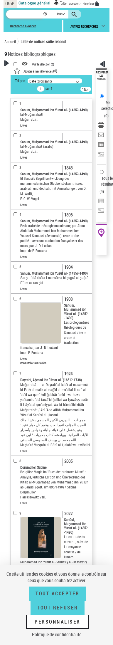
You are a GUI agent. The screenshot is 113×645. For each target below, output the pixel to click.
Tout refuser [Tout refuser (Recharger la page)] (57, 607)
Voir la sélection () (43, 64)
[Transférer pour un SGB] (100, 156)
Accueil (10, 41)
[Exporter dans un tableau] (100, 146)
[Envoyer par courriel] (100, 137)
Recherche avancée (23, 26)
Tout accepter (58, 593)
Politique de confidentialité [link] (56, 634)
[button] (45, 14)
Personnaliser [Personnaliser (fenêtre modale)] (57, 622)
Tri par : (21, 80)
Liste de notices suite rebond (43, 41)
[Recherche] (24, 14)
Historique (89, 3)
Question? (74, 3)
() (35, 70)
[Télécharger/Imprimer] (100, 127)
